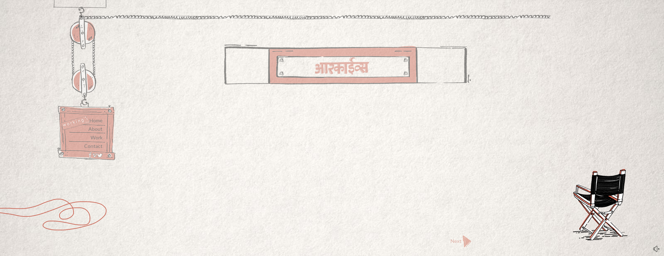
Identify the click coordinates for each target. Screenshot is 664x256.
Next (461, 241)
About (95, 129)
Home (96, 120)
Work (97, 137)
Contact (93, 146)
